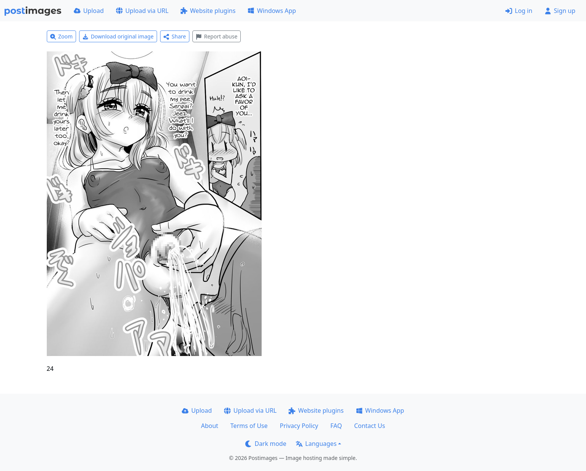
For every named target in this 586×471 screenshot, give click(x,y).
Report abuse (216, 36)
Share (175, 36)
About (209, 426)
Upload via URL (142, 10)
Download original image (118, 36)
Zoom (61, 36)
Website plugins (208, 10)
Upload (89, 10)
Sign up (560, 10)
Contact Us (369, 426)
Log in (518, 10)
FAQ (336, 426)
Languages (316, 443)
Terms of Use (249, 426)
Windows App (272, 10)
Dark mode (265, 443)
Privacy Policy (299, 426)
